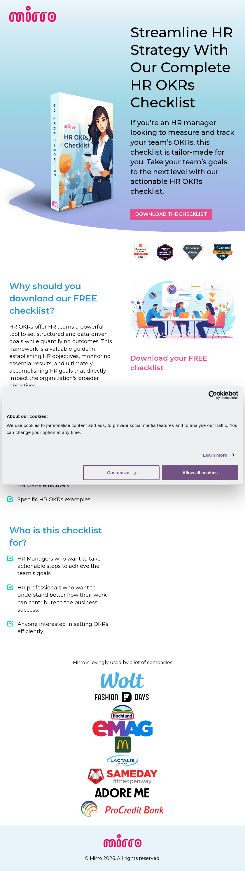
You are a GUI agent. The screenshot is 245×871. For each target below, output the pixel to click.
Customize (121, 472)
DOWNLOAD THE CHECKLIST (171, 214)
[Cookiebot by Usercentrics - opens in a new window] (212, 395)
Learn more (215, 455)
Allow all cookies (200, 472)
